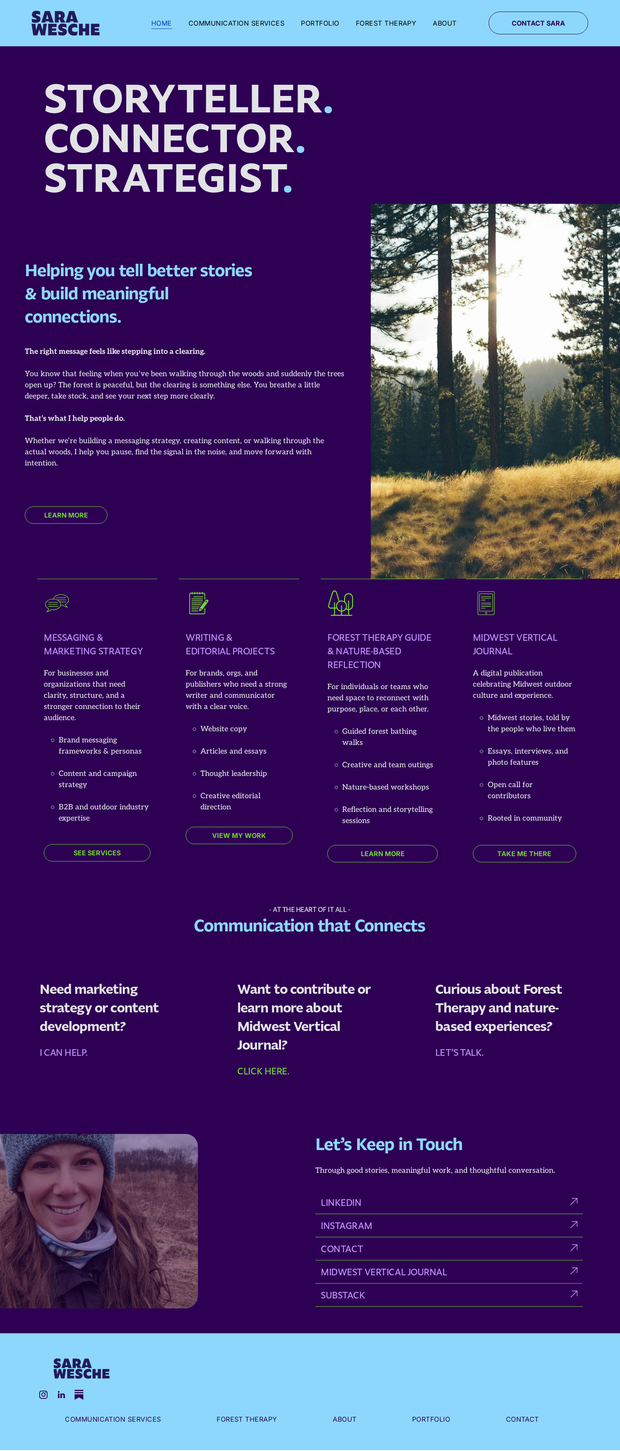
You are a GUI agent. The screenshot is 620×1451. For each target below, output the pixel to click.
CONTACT (342, 1249)
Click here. (263, 1071)
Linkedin (341, 1202)
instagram (346, 1225)
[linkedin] (62, 1396)
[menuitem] (161, 23)
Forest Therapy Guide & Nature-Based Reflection (379, 651)
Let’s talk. (459, 1052)
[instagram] (43, 1396)
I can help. (64, 1052)
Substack (343, 1295)
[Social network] (81, 1396)
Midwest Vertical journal (384, 1272)
